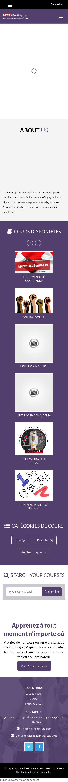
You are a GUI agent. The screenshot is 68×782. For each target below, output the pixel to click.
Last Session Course (34, 366)
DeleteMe (43, 540)
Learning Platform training (34, 506)
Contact (34, 699)
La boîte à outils (34, 693)
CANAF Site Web (34, 704)
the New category (32, 552)
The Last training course (34, 461)
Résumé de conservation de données (19, 780)
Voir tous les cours (34, 665)
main (18, 540)
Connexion (57, 4)
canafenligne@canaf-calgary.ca (40, 735)
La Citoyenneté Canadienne (34, 279)
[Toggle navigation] (60, 15)
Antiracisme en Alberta (34, 415)
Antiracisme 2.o (34, 317)
